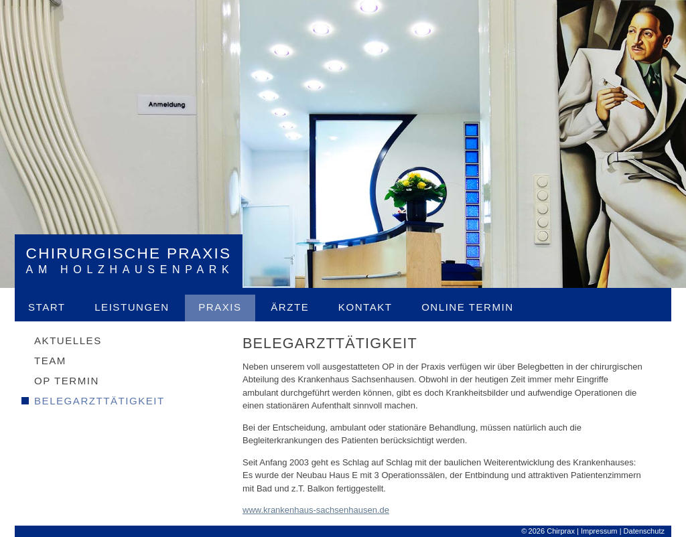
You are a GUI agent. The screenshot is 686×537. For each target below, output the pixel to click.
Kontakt (365, 307)
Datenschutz (644, 531)
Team (50, 360)
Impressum (599, 531)
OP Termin (66, 380)
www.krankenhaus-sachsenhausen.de (316, 510)
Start (47, 307)
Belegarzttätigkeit (99, 400)
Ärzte (290, 307)
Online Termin (467, 307)
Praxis (219, 307)
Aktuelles (68, 340)
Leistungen (131, 307)
